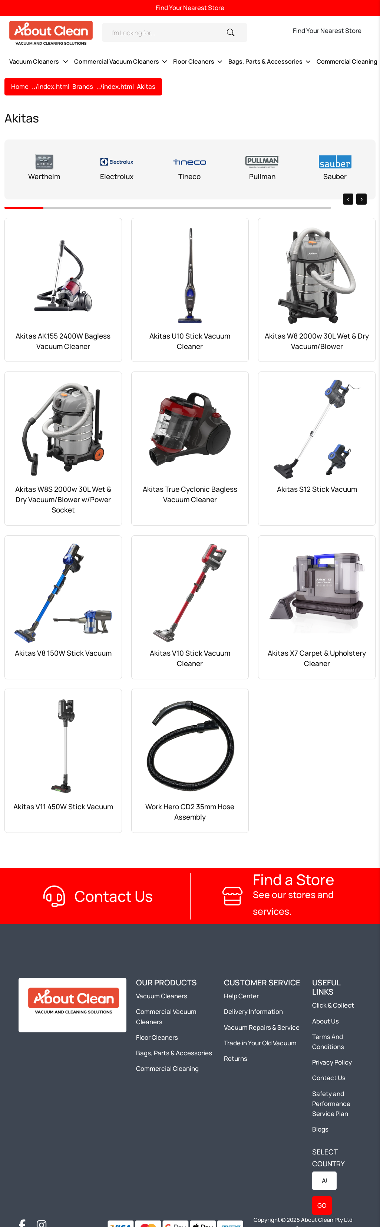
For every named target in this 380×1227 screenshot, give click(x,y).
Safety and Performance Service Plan (331, 1103)
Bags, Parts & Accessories (265, 61)
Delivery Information (253, 1011)
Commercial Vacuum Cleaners (116, 61)
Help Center (241, 996)
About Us (325, 1021)
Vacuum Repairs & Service (262, 1027)
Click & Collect (333, 1005)
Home (20, 86)
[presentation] (348, 199)
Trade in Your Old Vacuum (260, 1043)
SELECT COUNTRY (328, 1158)
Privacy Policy (332, 1062)
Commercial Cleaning (167, 1068)
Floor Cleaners (193, 61)
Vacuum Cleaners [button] (34, 61)
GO (321, 1205)
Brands (82, 86)
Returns (235, 1058)
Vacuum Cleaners (161, 996)
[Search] (159, 32)
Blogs (320, 1129)
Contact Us (329, 1077)
